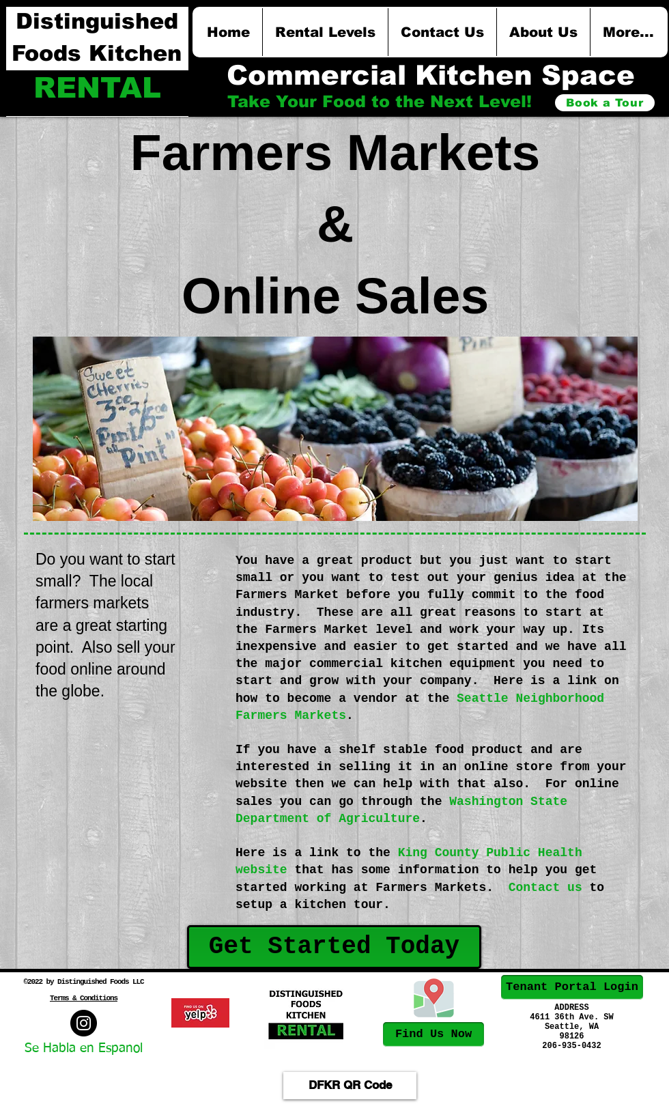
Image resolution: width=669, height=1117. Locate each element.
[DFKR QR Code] (349, 1085)
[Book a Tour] (605, 102)
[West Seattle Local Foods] (83, 1023)
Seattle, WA (572, 1027)
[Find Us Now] (433, 1034)
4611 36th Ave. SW (571, 1017)
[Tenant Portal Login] (572, 987)
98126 (571, 1036)
